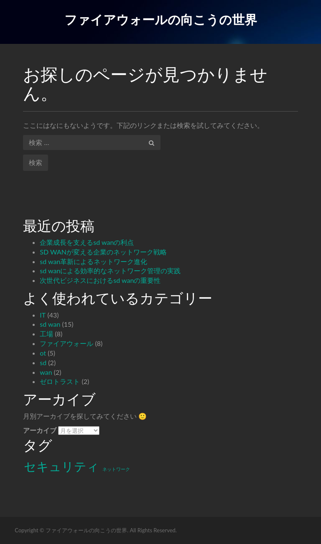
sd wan (50, 324)
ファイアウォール (66, 343)
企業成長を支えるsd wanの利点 (87, 242)
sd (43, 362)
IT (43, 315)
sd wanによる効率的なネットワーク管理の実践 (110, 271)
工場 (46, 334)
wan (46, 372)
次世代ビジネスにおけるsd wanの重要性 (100, 280)
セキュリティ (61, 466)
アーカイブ (39, 430)
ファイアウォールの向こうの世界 (160, 19)
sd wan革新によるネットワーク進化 (93, 261)
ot (43, 353)
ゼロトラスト (60, 381)
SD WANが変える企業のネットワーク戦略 (103, 252)
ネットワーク (116, 469)
